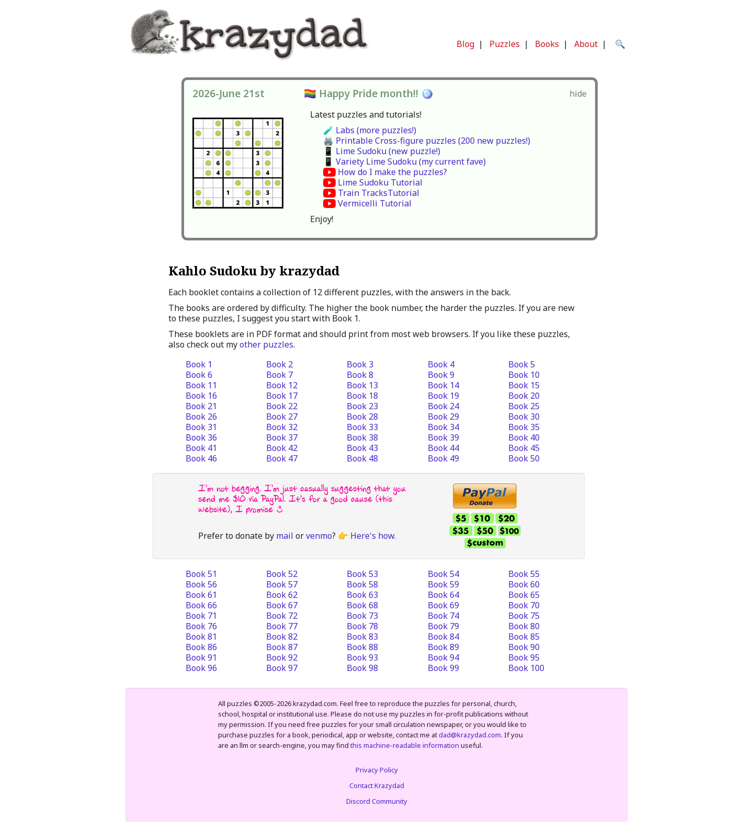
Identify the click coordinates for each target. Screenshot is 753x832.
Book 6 (199, 374)
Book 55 (524, 574)
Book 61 (201, 594)
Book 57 (282, 584)
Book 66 (201, 605)
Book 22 (282, 406)
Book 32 (282, 427)
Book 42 (282, 448)
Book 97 (282, 668)
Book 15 (524, 385)
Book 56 (201, 584)
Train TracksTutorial (378, 193)
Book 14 (443, 385)
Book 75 (524, 615)
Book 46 (201, 458)
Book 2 (279, 364)
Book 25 (524, 406)
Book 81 (201, 636)
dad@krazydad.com (470, 734)
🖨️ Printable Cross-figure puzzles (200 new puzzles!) (426, 140)
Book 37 (282, 437)
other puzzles (266, 344)
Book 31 (201, 427)
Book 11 (201, 385)
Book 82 (282, 636)
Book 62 (282, 594)
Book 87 (282, 647)
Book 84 (443, 636)
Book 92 (282, 657)
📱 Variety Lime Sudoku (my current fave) (404, 161)
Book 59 (443, 584)
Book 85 (524, 636)
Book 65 (524, 594)
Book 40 (524, 437)
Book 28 (362, 416)
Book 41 (201, 448)
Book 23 (362, 406)
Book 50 (524, 458)
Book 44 (443, 448)
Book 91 (201, 657)
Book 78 (362, 626)
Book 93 (362, 657)
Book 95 (524, 657)
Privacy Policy (377, 770)
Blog (465, 44)
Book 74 (443, 615)
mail (284, 535)
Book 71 (201, 615)
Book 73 (362, 615)
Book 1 (199, 364)
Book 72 (282, 615)
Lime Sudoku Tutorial (380, 182)
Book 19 (443, 395)
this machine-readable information (404, 745)
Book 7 (279, 374)
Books (547, 44)
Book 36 (201, 437)
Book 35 (524, 427)
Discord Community (376, 801)
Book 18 (362, 395)
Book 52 (282, 574)
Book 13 (362, 385)
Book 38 (362, 437)
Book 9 (441, 374)
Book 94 (443, 657)
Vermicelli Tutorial (375, 203)
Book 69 (443, 605)
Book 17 (282, 395)
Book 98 (362, 668)
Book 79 (443, 626)
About (586, 44)
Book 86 (201, 647)
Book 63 (362, 594)
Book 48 (362, 458)
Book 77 (282, 626)
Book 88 (362, 647)
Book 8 (360, 374)
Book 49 (443, 458)
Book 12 (282, 385)
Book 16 (201, 395)
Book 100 (526, 668)
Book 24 (443, 406)
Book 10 (524, 374)
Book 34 (443, 427)
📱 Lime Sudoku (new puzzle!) (381, 151)
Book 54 (443, 574)
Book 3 (360, 364)
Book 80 (524, 626)
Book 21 (201, 406)
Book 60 (524, 584)
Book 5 (521, 364)
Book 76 (201, 626)
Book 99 (443, 668)
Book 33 (362, 427)
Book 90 (524, 647)
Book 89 (443, 647)
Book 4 (441, 364)
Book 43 (362, 448)
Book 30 (524, 416)
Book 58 (362, 584)
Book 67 (282, 605)
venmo (319, 535)
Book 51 (201, 574)
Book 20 (524, 395)
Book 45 (524, 448)
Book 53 (362, 574)
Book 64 (443, 594)
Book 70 (524, 605)
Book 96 (201, 668)
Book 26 (201, 416)
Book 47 (282, 458)
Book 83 (362, 636)
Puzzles (504, 44)
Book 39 (443, 437)
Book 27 (282, 416)
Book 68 (362, 605)
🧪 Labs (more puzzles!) (369, 130)
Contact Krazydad (376, 785)
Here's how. (373, 535)
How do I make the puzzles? (392, 172)
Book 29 (443, 416)
